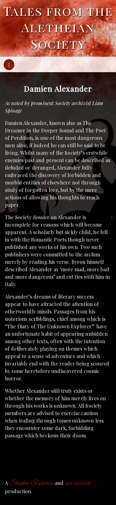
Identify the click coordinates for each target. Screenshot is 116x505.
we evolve (78, 483)
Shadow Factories (31, 483)
